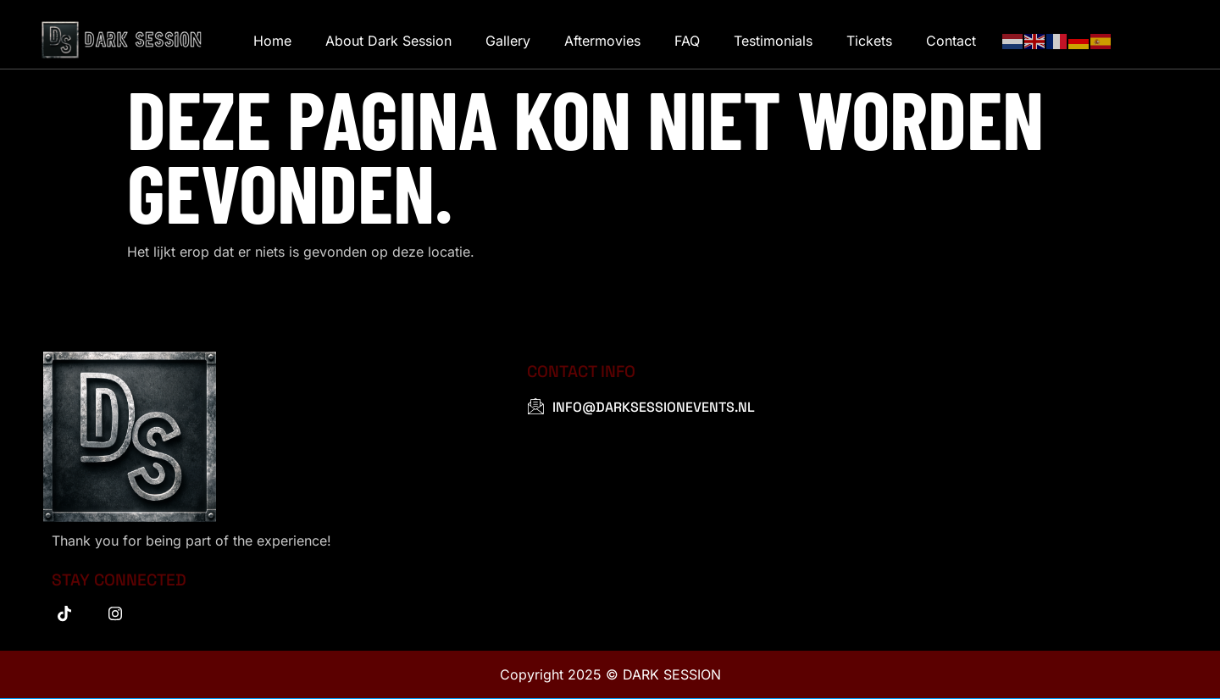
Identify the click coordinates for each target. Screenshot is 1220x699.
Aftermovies (602, 40)
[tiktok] (64, 613)
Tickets (869, 40)
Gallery (507, 40)
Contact (951, 40)
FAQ (687, 40)
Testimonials (773, 40)
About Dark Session (388, 40)
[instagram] (115, 613)
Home (272, 40)
